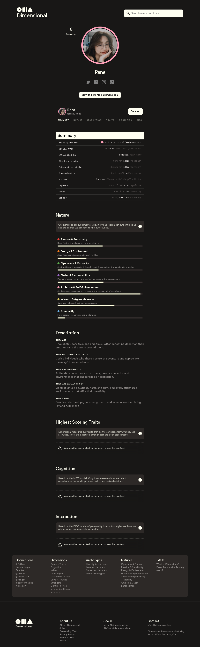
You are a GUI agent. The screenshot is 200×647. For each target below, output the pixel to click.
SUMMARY (63, 108)
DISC (139, 108)
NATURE (77, 108)
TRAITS (110, 108)
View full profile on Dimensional (100, 95)
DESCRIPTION (94, 108)
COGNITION (125, 108)
